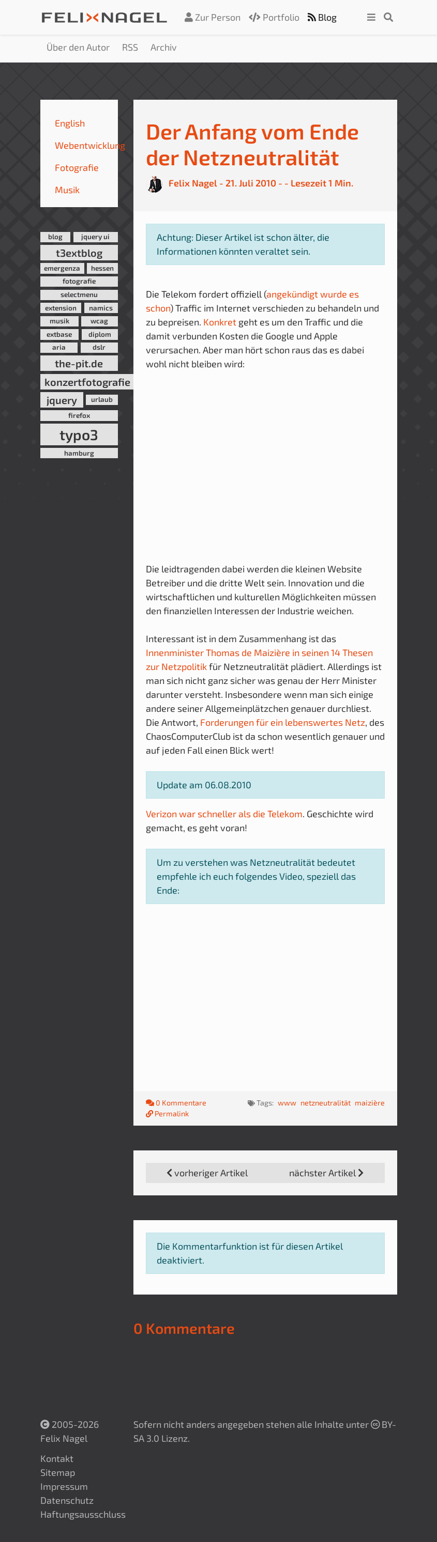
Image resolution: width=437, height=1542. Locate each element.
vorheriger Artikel (207, 1172)
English (70, 123)
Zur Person (212, 17)
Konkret (219, 322)
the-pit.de (79, 363)
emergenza (62, 268)
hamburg (79, 453)
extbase (59, 334)
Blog (322, 17)
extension (61, 308)
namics (101, 308)
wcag (99, 321)
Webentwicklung (90, 145)
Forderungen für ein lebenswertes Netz (282, 722)
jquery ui (95, 236)
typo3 (78, 434)
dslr (99, 347)
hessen (102, 268)
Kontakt (56, 1458)
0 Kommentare (177, 1102)
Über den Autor (78, 47)
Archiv (163, 47)
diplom (99, 334)
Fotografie (77, 167)
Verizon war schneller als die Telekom (224, 813)
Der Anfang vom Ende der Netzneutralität (252, 143)
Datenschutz (67, 1500)
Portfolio (274, 17)
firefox (79, 415)
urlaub (102, 399)
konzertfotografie (87, 382)
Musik (67, 189)
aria (59, 347)
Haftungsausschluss (83, 1514)
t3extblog (79, 252)
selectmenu (79, 294)
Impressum (64, 1486)
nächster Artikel (326, 1172)
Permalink (167, 1113)
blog (55, 236)
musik (59, 321)
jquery (62, 400)
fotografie (79, 281)
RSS (130, 47)
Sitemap (57, 1472)
